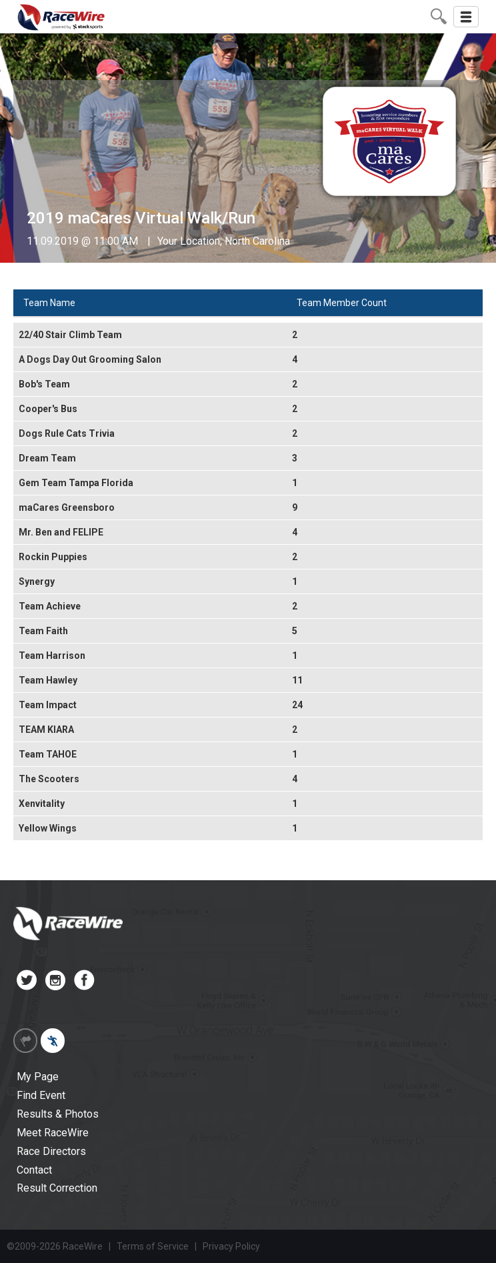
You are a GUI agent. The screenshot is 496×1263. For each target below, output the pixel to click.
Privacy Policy (231, 1246)
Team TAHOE (48, 754)
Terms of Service (153, 1246)
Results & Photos (58, 1114)
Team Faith (43, 630)
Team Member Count (342, 302)
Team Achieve (50, 606)
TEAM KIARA (46, 729)
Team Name (49, 302)
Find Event (41, 1095)
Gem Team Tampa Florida (76, 482)
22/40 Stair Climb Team (70, 334)
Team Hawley (48, 680)
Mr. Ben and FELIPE (61, 532)
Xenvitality (42, 803)
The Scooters (49, 779)
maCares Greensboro (67, 507)
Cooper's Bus (48, 408)
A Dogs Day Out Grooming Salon (90, 359)
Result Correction (57, 1188)
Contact (34, 1170)
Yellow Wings (48, 828)
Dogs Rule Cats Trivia (67, 433)
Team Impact (48, 705)
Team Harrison (52, 655)
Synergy (37, 581)
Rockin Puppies (53, 556)
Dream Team (47, 458)
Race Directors (51, 1151)
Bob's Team (44, 384)
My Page (38, 1076)
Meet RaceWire (53, 1132)
